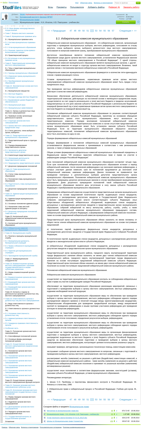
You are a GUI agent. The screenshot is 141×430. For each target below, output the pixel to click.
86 (112, 411)
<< (48, 31)
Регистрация (13, 2)
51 (87, 31)
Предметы (61, 7)
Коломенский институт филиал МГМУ (36, 17)
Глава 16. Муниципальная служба (18, 38)
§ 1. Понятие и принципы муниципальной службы (21, 41)
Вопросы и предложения (103, 3)
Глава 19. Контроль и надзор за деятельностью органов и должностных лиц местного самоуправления (22, 98)
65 (112, 414)
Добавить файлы (96, 7)
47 (71, 31)
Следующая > (126, 31)
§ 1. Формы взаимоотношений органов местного (20, 78)
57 (113, 31)
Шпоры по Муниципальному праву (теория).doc (65, 421)
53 (96, 31)
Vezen (22, 14)
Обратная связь (86, 3)
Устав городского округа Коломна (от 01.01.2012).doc (67, 418)
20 (112, 418)
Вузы (50, 7)
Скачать (125, 22)
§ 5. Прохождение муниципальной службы (21, 60)
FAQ (77, 3)
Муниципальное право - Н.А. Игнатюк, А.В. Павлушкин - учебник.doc (73, 414)
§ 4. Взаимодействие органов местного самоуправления (20, 92)
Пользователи (77, 7)
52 (92, 31)
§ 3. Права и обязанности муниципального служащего (21, 51)
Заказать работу (131, 7)
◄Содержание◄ (2, 66)
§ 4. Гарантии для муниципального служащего (18, 56)
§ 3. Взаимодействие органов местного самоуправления (20, 88)
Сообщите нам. (71, 14)
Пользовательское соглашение (51, 427)
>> (135, 31)
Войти (5, 2)
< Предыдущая (58, 31)
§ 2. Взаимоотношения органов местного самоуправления (20, 83)
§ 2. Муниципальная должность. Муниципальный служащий (17, 46)
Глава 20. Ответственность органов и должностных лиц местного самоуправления (22, 104)
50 (83, 31)
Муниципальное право (29, 20)
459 (111, 421)
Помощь (5, 427)
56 (109, 31)
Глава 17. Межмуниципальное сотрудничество (16, 64)
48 (75, 31)
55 (104, 31)
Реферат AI (114, 7)
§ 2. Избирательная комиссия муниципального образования (16, 34)
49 (79, 31)
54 (100, 31)
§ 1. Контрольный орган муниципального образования (20, 29)
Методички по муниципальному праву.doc (63, 411)
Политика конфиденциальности (74, 427)
